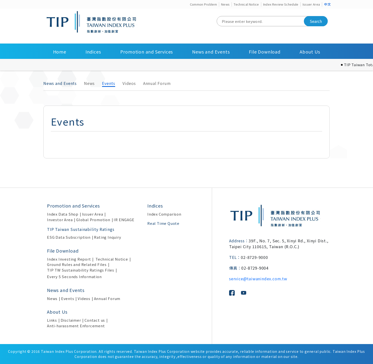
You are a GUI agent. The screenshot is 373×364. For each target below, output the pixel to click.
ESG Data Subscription (69, 237)
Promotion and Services (146, 51)
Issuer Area (311, 4)
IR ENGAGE (124, 219)
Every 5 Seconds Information (74, 276)
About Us (310, 51)
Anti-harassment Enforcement (76, 325)
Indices (93, 51)
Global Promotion (93, 219)
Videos (129, 83)
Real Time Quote (163, 223)
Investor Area (60, 219)
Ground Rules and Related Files (77, 264)
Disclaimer (71, 320)
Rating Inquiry (107, 237)
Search (316, 21)
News (225, 4)
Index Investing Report (69, 259)
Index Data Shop (62, 214)
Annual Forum (157, 83)
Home (59, 51)
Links (52, 320)
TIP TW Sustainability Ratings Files (80, 270)
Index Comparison (164, 214)
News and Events (211, 51)
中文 (327, 4)
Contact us (94, 320)
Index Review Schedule (280, 4)
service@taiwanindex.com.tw (258, 279)
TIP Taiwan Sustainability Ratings (80, 229)
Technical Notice (246, 4)
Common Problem (203, 4)
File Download (264, 51)
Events (108, 83)
